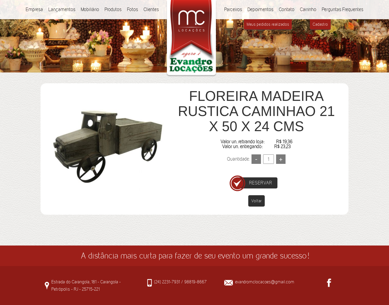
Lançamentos (61, 9)
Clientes (151, 9)
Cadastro (320, 24)
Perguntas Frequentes (342, 9)
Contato (286, 9)
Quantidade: (238, 159)
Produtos (113, 9)
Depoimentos (260, 9)
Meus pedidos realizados (268, 24)
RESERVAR (260, 182)
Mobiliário (90, 9)
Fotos (132, 9)
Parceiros (233, 9)
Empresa (34, 9)
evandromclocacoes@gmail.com (264, 281)
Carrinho (308, 9)
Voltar (256, 200)
